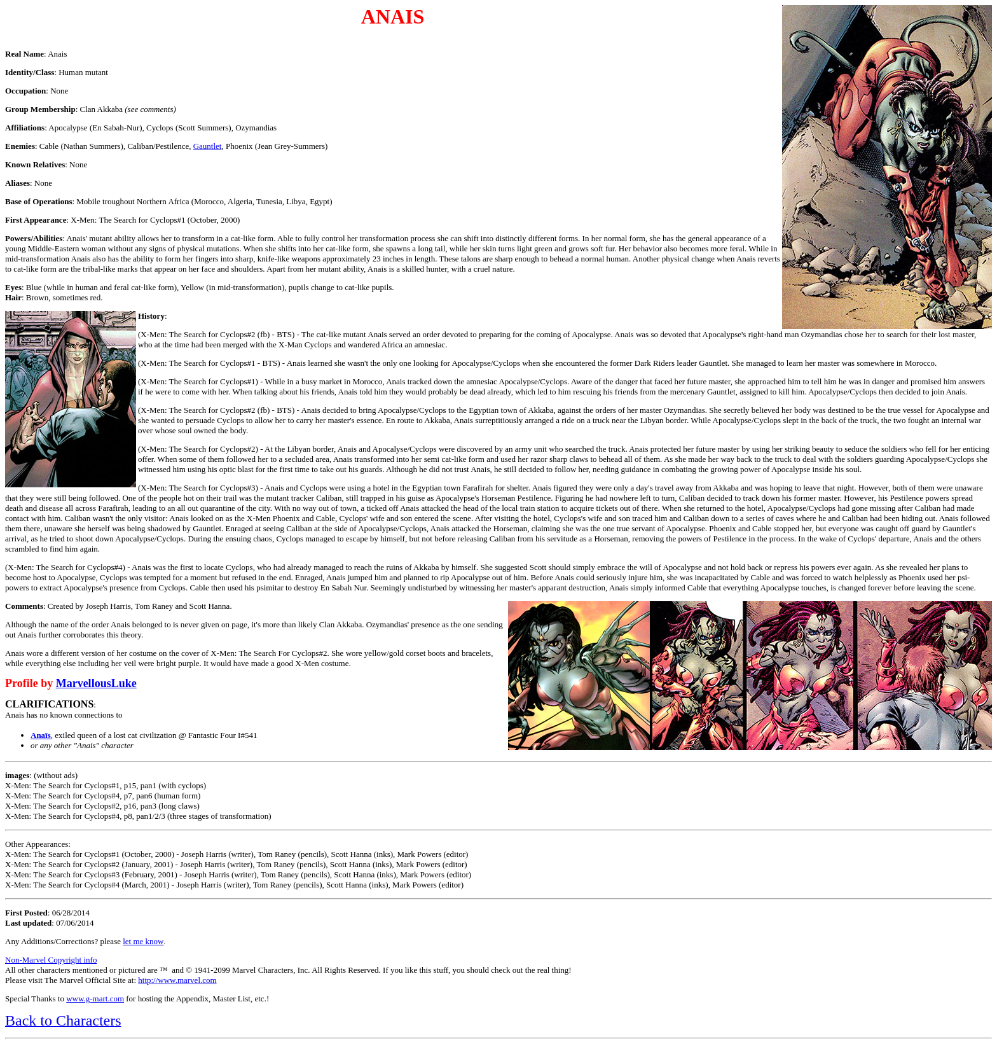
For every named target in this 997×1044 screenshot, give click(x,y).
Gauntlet (207, 146)
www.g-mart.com (95, 998)
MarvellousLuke (96, 683)
